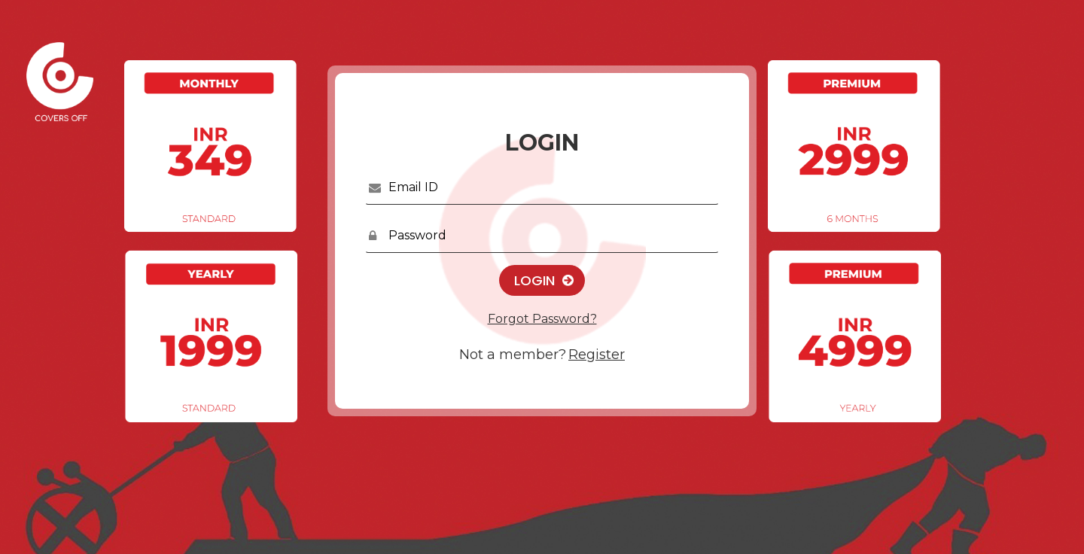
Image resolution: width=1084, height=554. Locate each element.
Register (596, 354)
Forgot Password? (542, 319)
